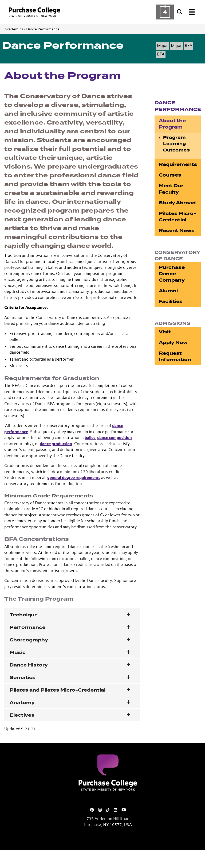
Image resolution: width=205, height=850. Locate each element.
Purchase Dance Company (172, 274)
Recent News (177, 230)
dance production (56, 444)
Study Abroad (177, 202)
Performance (27, 627)
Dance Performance (43, 29)
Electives (22, 715)
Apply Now (173, 342)
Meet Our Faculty (171, 188)
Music (18, 652)
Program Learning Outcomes (176, 144)
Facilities (171, 301)
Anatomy (22, 702)
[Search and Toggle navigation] (186, 12)
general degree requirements (73, 478)
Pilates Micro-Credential (177, 216)
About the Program (172, 123)
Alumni (168, 291)
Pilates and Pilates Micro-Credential (57, 690)
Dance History (29, 665)
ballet (90, 438)
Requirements (178, 164)
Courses (170, 175)
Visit (165, 332)
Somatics (23, 677)
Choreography (29, 640)
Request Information (175, 356)
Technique (24, 615)
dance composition (114, 438)
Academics (13, 29)
